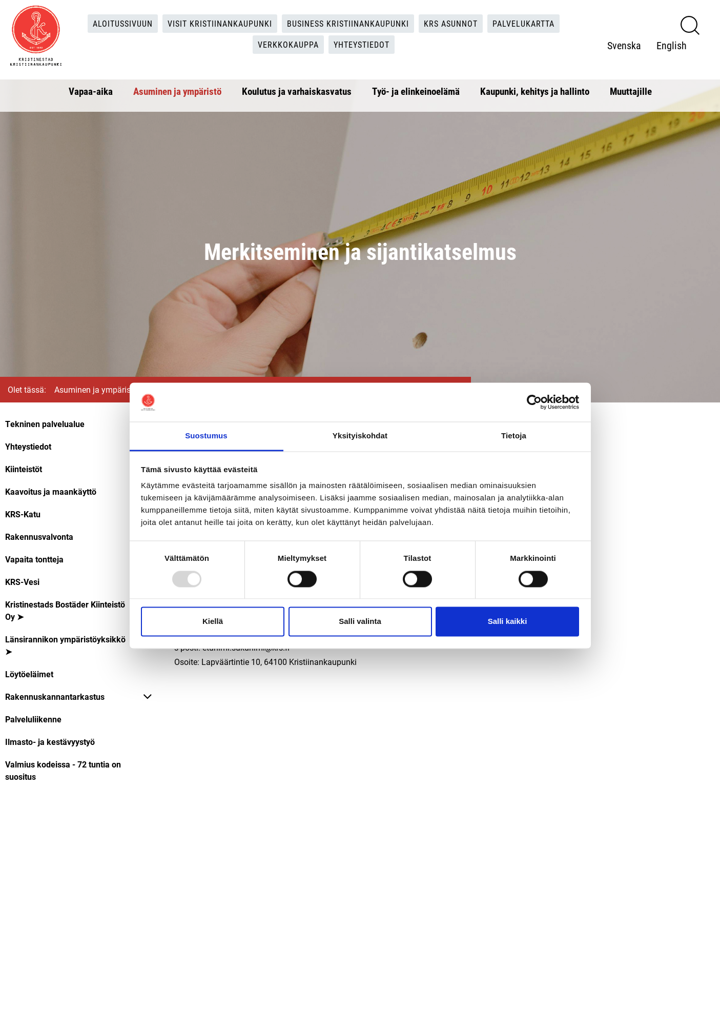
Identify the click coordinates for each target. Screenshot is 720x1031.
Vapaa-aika (91, 91)
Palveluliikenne (33, 719)
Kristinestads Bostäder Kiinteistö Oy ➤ (65, 610)
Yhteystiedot (361, 44)
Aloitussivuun (123, 23)
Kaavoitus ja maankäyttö (50, 491)
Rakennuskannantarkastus (55, 696)
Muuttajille (631, 91)
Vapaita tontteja (34, 559)
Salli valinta (360, 621)
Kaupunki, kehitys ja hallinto (534, 91)
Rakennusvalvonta (39, 536)
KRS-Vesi (22, 581)
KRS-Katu (22, 514)
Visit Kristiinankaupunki (220, 23)
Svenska (624, 45)
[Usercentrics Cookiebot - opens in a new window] (534, 402)
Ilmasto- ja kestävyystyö (50, 741)
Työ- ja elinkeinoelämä (416, 91)
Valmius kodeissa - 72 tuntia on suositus (63, 770)
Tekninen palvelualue (45, 423)
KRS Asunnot (451, 23)
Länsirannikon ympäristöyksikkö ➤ (65, 645)
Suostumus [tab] (206, 436)
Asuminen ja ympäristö (177, 91)
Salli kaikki (507, 621)
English (671, 45)
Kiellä (212, 621)
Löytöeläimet (29, 674)
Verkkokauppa (288, 44)
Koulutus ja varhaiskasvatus (297, 91)
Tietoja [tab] (513, 436)
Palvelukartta (523, 23)
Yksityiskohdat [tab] (360, 436)
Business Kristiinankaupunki (348, 23)
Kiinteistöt (23, 468)
